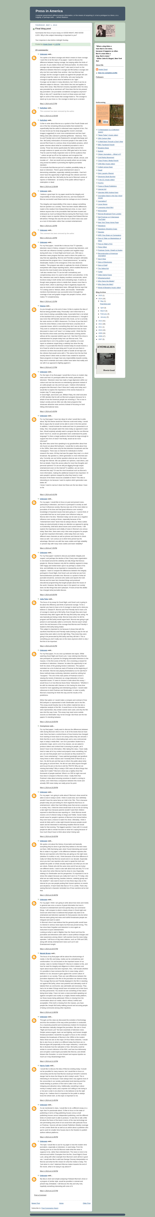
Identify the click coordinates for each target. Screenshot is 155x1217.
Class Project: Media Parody (108, 161)
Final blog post (105, 304)
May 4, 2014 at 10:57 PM (49, 949)
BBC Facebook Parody (106, 145)
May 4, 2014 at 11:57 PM (49, 1191)
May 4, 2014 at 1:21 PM (48, 301)
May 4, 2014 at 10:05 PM (49, 722)
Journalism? (102, 201)
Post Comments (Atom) (49, 1208)
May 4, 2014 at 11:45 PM (49, 1100)
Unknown (43, 54)
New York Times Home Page (108, 222)
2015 (100, 295)
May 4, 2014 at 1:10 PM (48, 226)
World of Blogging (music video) (109, 288)
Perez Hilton (102, 247)
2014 (100, 299)
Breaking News (103, 148)
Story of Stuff (102, 265)
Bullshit (100, 151)
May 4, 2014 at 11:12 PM (49, 1061)
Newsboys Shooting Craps (107, 229)
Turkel (100, 272)
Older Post (87, 1203)
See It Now (102, 259)
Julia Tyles (44, 599)
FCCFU (101, 183)
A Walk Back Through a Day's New (110, 142)
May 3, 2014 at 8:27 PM (48, 104)
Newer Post (36, 1203)
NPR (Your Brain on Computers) (109, 235)
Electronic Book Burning (106, 177)
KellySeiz (43, 108)
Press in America (49, 11)
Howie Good (103, 69)
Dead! (100, 170)
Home (61, 1203)
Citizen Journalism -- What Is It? (109, 154)
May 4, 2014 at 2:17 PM (48, 367)
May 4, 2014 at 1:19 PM (48, 238)
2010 (100, 330)
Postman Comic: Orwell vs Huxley (110, 250)
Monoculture (102, 211)
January (103, 317)
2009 (100, 333)
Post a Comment (40, 1195)
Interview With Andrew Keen (108, 192)
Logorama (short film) (106, 207)
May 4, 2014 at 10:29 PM (49, 788)
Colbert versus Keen (105, 167)
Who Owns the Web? (105, 284)
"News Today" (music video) (108, 135)
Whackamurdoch (104, 278)
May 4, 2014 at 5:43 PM (48, 411)
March (102, 311)
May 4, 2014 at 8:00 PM (48, 595)
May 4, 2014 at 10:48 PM (49, 895)
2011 (100, 327)
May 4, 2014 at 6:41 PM (48, 494)
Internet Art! (102, 189)
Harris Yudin (45, 1066)
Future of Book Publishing (107, 186)
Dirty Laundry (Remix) (106, 173)
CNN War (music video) (106, 164)
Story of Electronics (105, 262)
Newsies (101, 232)
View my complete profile (107, 73)
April (102, 308)
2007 (100, 339)
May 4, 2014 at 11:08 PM (49, 1012)
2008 (100, 336)
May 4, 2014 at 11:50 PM (49, 1171)
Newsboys (102, 226)
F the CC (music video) (106, 180)
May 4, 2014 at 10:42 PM (49, 836)
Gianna (43, 306)
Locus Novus (102, 204)
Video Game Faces (105, 275)
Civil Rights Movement (106, 157)
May (102, 301)
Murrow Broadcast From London (109, 214)
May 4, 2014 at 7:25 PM (48, 548)
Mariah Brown (45, 953)
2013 (100, 321)
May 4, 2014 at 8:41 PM (48, 646)
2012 (100, 324)
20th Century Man (104, 138)
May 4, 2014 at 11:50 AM (49, 116)
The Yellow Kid (103, 268)
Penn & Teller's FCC (105, 244)
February (103, 314)
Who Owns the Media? (106, 281)
